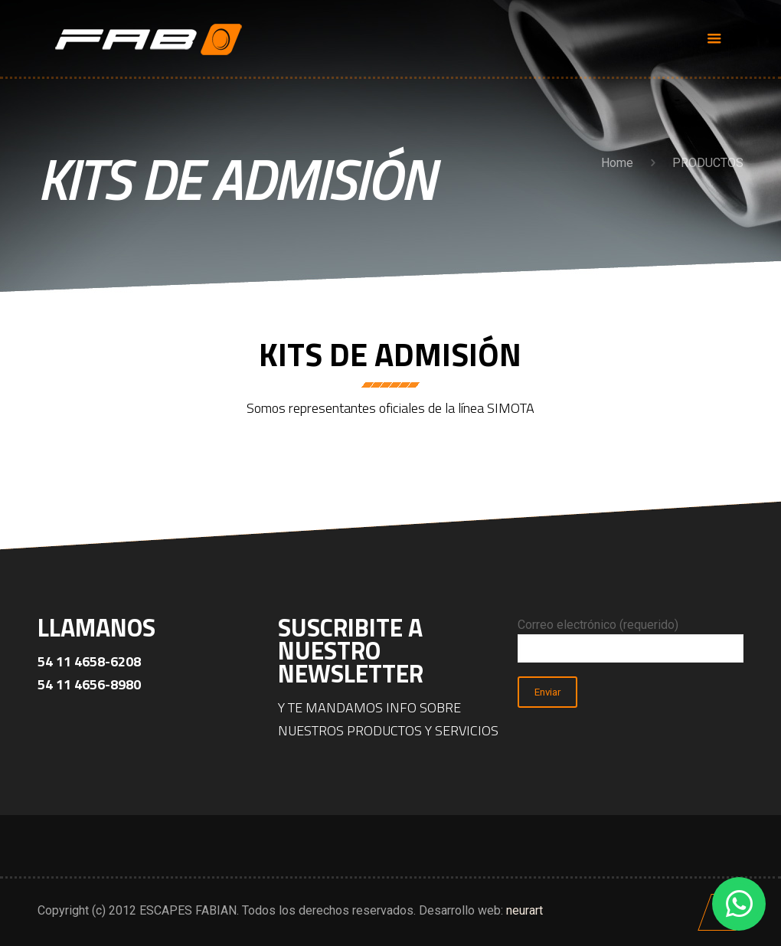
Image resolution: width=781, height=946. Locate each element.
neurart (524, 910)
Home (617, 162)
